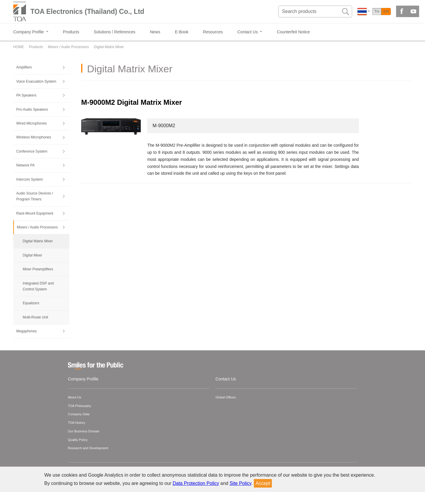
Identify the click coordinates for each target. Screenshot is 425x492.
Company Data (78, 414)
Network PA (25, 165)
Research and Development (88, 448)
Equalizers (31, 303)
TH (376, 11)
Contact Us (225, 379)
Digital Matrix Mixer (38, 241)
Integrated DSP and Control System (38, 286)
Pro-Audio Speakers (32, 109)
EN (386, 11)
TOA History (76, 422)
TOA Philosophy (79, 406)
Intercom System (29, 179)
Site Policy (240, 483)
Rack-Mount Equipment (34, 213)
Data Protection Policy (196, 483)
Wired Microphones (31, 123)
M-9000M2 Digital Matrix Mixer (131, 102)
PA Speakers (26, 95)
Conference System (31, 151)
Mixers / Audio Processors (37, 227)
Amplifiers (24, 67)
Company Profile (83, 379)
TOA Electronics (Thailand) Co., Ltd (87, 11)
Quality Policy (78, 440)
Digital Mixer (32, 255)
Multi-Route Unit (35, 317)
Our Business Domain (83, 431)
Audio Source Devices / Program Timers (34, 196)
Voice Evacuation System (36, 81)
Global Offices (225, 397)
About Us (74, 397)
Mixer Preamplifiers (38, 269)
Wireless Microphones (33, 137)
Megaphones (26, 331)
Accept (263, 483)
